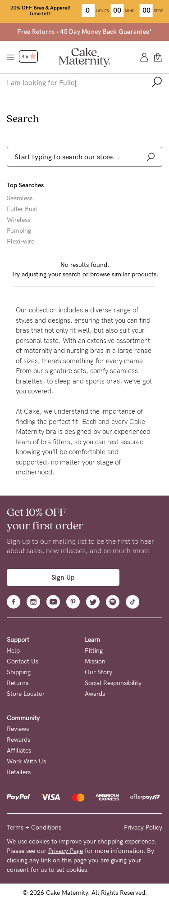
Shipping (19, 672)
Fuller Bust (22, 209)
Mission (95, 661)
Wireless (18, 220)
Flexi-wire (20, 241)
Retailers (19, 772)
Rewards (18, 740)
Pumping (19, 231)
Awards (95, 694)
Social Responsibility (113, 683)
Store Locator (26, 694)
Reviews (18, 729)
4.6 (29, 56)
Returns (17, 683)
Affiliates (19, 750)
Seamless (19, 198)
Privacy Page (65, 851)
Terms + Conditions (34, 827)
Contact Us (22, 661)
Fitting (94, 650)
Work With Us (26, 761)
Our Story (98, 672)
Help (13, 650)
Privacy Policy (143, 827)
